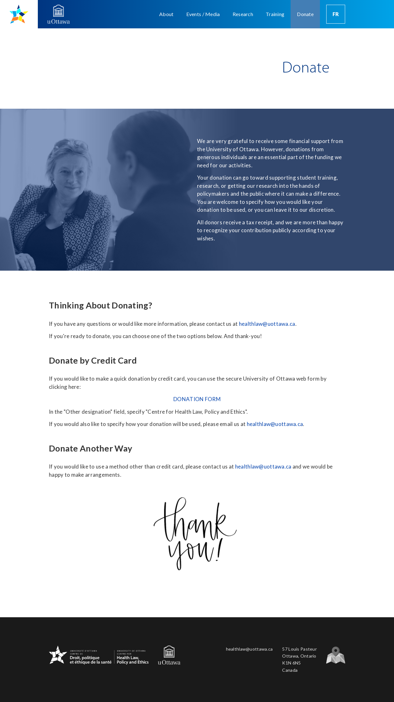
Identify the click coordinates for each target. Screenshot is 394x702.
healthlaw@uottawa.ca (267, 323)
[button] (166, 14)
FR (336, 14)
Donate (305, 14)
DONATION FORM (197, 399)
